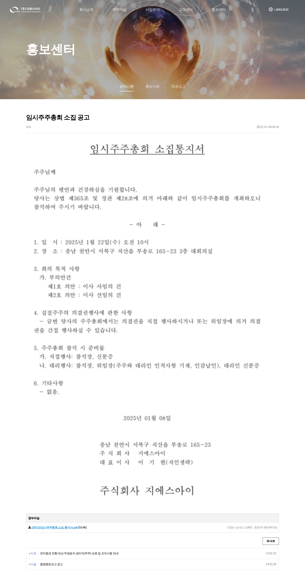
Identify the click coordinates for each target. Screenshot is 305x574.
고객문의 (183, 499)
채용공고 (178, 86)
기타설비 (132, 521)
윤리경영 (183, 494)
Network (132, 512)
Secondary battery (137, 503)
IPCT (130, 516)
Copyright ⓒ (78, 561)
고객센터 (186, 9)
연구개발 (119, 9)
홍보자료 (152, 86)
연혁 (28, 494)
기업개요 (31, 490)
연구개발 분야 (85, 499)
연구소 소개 (83, 490)
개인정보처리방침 (38, 531)
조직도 (30, 499)
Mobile (131, 498)
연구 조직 (82, 494)
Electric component (138, 507)
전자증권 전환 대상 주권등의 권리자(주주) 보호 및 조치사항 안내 (79, 357)
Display (131, 490)
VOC (180, 490)
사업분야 (152, 9)
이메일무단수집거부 (68, 531)
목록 (271, 345)
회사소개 (86, 9)
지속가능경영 (33, 504)
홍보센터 (219, 9)
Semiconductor (136, 494)
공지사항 (127, 86)
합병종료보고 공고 (51, 368)
